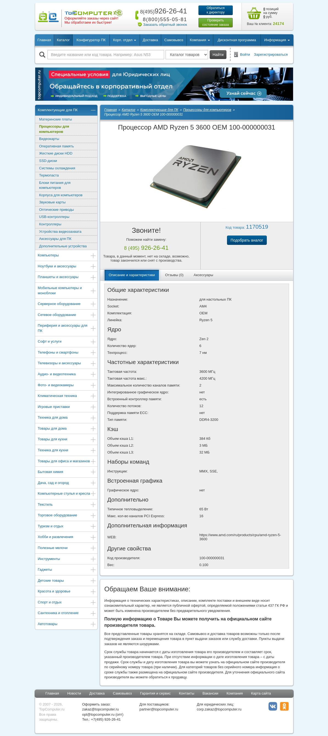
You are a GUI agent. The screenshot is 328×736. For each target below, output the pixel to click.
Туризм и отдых (67, 526)
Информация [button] (277, 40)
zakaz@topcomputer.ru (100, 709)
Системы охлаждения (57, 168)
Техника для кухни (67, 450)
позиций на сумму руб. (271, 13)
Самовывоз (173, 40)
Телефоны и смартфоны (67, 353)
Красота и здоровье (67, 591)
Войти (245, 54)
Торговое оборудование (67, 515)
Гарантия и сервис (155, 693)
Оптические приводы (56, 210)
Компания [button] (200, 40)
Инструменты (67, 559)
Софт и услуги (67, 342)
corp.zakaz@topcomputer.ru (219, 709)
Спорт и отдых (67, 602)
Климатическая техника (67, 396)
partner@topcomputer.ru (158, 709)
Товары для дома (67, 429)
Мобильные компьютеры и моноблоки (67, 290)
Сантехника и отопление (67, 613)
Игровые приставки (67, 407)
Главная (44, 40)
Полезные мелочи (67, 548)
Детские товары (67, 581)
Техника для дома (67, 418)
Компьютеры (67, 255)
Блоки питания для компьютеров (55, 185)
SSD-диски (48, 161)
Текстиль (67, 505)
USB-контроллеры (54, 217)
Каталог (63, 40)
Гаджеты (67, 570)
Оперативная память (56, 146)
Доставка (150, 40)
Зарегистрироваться (271, 54)
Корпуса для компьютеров (61, 195)
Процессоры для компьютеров (54, 129)
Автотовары (67, 624)
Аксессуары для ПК (55, 239)
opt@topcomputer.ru (98, 714)
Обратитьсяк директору (216, 10)
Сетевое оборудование (67, 315)
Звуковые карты (52, 202)
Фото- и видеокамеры (67, 385)
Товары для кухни (67, 439)
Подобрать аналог (247, 240)
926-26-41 (162, 11)
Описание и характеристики (132, 275)
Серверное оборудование (67, 304)
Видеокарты (49, 139)
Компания (234, 693)
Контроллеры (50, 224)
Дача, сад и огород (67, 483)
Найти (218, 54)
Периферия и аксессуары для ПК (67, 328)
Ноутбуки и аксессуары (67, 266)
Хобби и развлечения (67, 537)
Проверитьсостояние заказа (215, 22)
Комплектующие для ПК (67, 110)
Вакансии (210, 693)
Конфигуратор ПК (91, 40)
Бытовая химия (67, 472)
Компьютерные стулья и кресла (67, 494)
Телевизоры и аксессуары (67, 363)
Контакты (186, 693)
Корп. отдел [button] (124, 40)
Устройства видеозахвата (60, 232)
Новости (74, 693)
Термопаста (49, 175)
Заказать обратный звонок (165, 25)
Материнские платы (55, 119)
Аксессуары (203, 275)
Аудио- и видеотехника (67, 374)
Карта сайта (261, 693)
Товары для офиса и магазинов (67, 461)
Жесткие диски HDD (55, 153)
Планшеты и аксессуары (67, 277)
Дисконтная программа (237, 40)
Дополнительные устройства (63, 246)
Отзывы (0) (174, 275)
